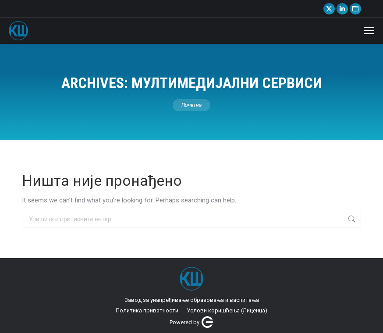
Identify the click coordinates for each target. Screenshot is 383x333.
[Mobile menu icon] (369, 30)
